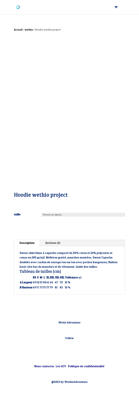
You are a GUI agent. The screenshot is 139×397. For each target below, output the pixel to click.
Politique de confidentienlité (86, 366)
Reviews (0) (52, 243)
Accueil (18, 29)
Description (27, 243)
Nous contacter (44, 366)
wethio (29, 29)
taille (17, 214)
